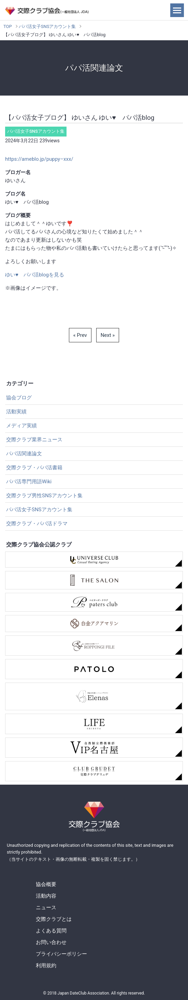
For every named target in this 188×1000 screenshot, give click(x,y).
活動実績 (16, 412)
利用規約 (46, 965)
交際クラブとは (54, 919)
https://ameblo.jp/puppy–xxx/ (39, 159)
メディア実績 (21, 426)
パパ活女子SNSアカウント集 (47, 26)
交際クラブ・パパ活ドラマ (37, 523)
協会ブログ (19, 398)
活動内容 (46, 896)
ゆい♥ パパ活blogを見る (34, 275)
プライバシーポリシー (61, 954)
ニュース (46, 907)
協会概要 (46, 884)
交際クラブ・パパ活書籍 (34, 468)
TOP (7, 26)
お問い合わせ (51, 942)
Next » (108, 335)
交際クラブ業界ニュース (34, 440)
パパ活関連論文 (24, 454)
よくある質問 (51, 931)
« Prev (80, 335)
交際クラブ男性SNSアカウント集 (44, 495)
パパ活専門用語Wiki (29, 481)
